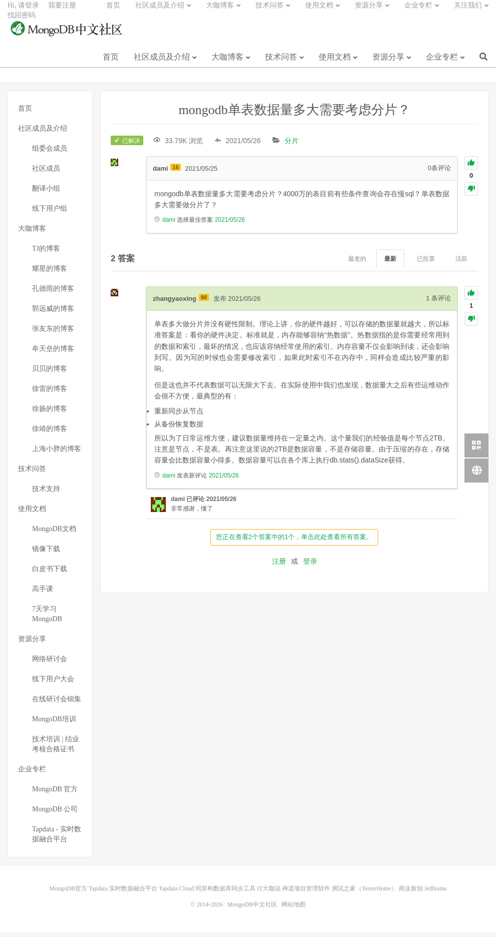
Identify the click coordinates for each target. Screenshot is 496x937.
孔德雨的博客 (53, 293)
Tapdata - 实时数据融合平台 (56, 838)
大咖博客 (227, 64)
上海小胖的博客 (56, 453)
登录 (310, 566)
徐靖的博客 (49, 433)
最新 (390, 263)
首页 (111, 64)
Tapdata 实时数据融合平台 (123, 892)
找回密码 (22, 23)
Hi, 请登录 (23, 13)
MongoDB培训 (54, 723)
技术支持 (46, 493)
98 (204, 302)
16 (175, 172)
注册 (279, 566)
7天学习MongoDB (47, 618)
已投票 (426, 263)
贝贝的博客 (49, 373)
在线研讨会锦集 (56, 703)
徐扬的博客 (49, 413)
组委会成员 (49, 153)
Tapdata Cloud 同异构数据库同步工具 (207, 892)
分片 (292, 145)
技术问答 (281, 64)
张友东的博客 (53, 333)
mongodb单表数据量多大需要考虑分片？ (294, 114)
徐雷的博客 (49, 393)
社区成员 (46, 173)
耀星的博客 (49, 273)
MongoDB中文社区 (68, 37)
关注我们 (468, 13)
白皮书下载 (49, 573)
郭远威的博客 (53, 313)
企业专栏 (442, 64)
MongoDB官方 (68, 892)
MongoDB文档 (54, 533)
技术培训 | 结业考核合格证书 (55, 748)
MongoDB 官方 (55, 793)
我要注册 (62, 13)
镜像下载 (46, 553)
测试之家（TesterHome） (364, 892)
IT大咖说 (269, 892)
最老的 (357, 263)
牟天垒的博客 (53, 353)
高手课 (42, 593)
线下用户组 (49, 213)
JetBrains (435, 892)
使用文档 (335, 64)
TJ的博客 (46, 253)
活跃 (461, 263)
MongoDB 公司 (55, 813)
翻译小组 (46, 193)
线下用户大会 (53, 683)
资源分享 (388, 64)
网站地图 (294, 908)
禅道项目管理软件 (306, 892)
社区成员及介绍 (162, 64)
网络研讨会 (49, 663)
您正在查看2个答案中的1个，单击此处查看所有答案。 (294, 542)
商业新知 (411, 892)
